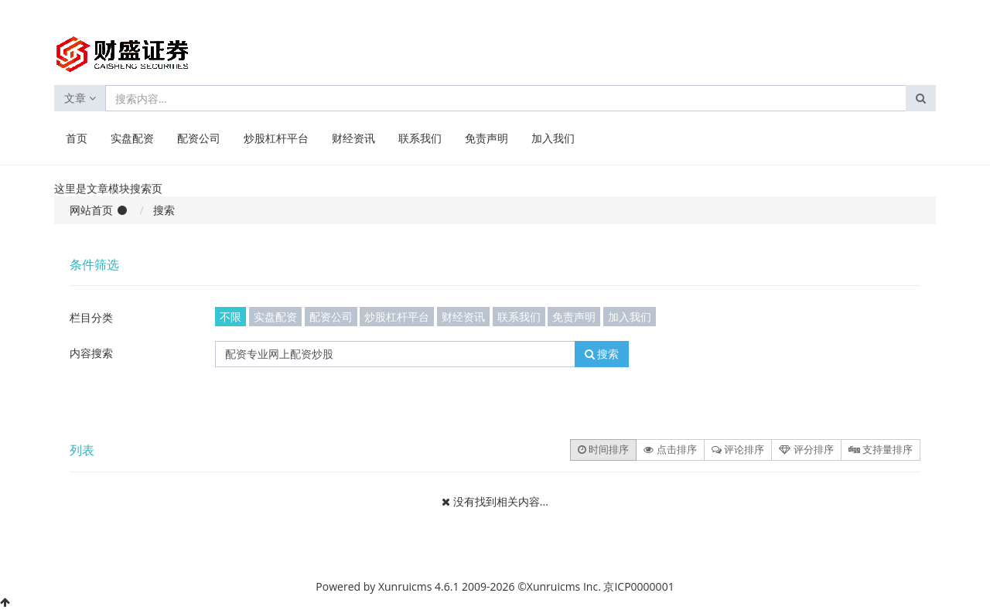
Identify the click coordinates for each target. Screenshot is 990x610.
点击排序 (670, 449)
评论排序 (738, 449)
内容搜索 (91, 353)
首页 (76, 138)
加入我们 (553, 138)
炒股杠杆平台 (276, 138)
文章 (80, 97)
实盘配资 (132, 138)
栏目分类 (91, 317)
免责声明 (486, 138)
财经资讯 (353, 138)
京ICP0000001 (638, 586)
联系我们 (420, 138)
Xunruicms (405, 586)
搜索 (602, 353)
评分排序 (806, 449)
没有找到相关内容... (500, 501)
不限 (230, 316)
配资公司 (198, 138)
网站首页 (91, 210)
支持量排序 (880, 449)
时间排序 (603, 449)
